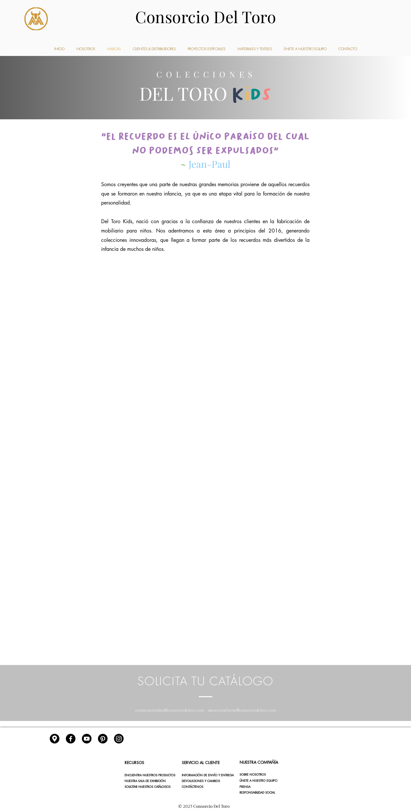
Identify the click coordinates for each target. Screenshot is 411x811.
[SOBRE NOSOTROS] (263, 774)
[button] (263, 787)
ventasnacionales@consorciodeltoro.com (169, 710)
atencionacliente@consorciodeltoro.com (242, 710)
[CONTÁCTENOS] (204, 787)
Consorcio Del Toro (205, 16)
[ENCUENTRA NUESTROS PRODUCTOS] (150, 775)
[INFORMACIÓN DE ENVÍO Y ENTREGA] (208, 775)
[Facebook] (70, 738)
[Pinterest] (103, 738)
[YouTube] (87, 738)
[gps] (54, 738)
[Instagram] (119, 738)
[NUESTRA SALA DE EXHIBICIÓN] (147, 781)
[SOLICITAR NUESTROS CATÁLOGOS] (148, 787)
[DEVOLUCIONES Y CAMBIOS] (204, 781)
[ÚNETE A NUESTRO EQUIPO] (263, 781)
